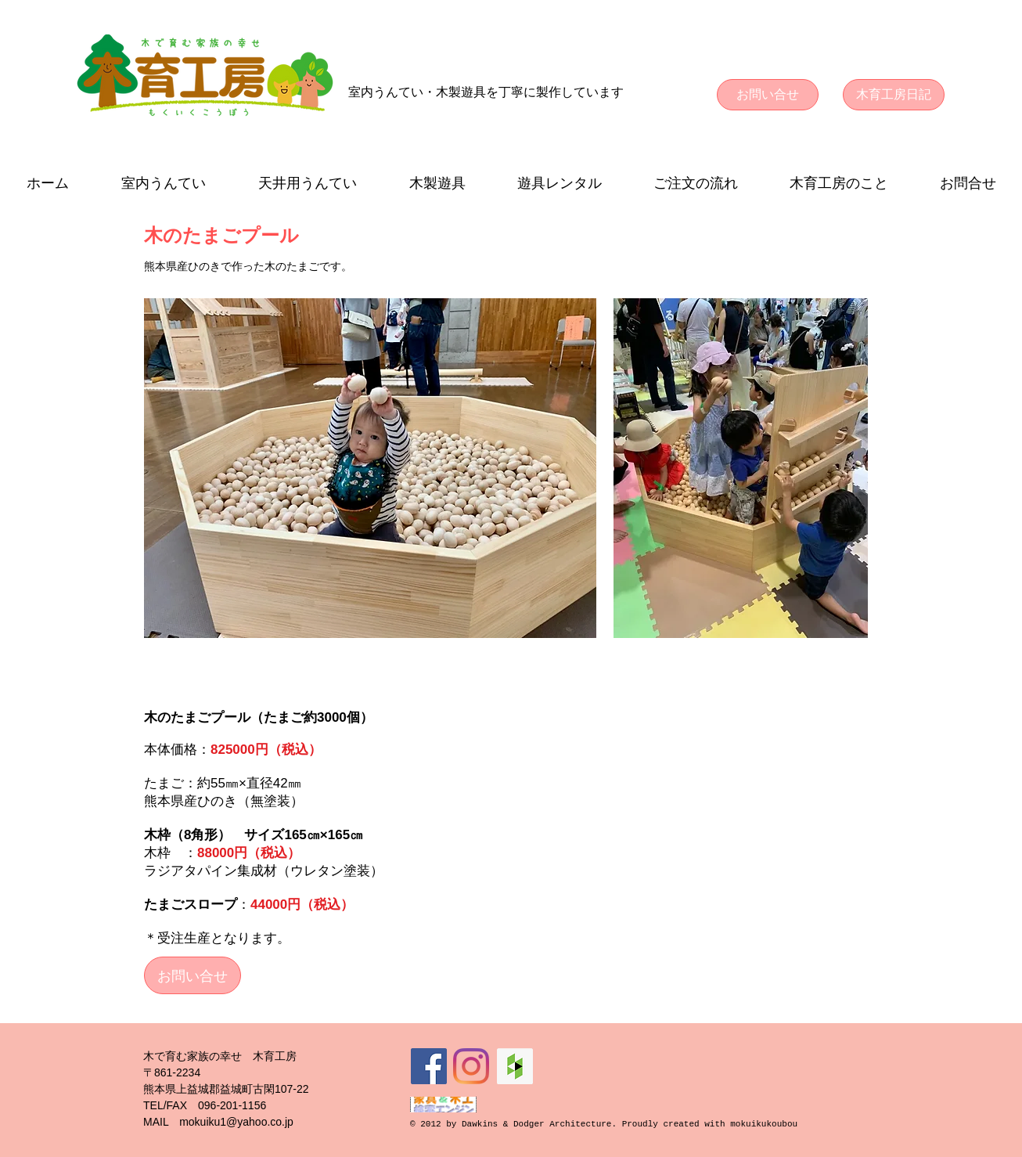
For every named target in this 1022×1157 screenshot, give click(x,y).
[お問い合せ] (768, 94)
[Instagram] (471, 1066)
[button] (163, 183)
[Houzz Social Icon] (515, 1066)
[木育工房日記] (894, 94)
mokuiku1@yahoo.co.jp (236, 1122)
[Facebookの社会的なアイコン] (429, 1066)
